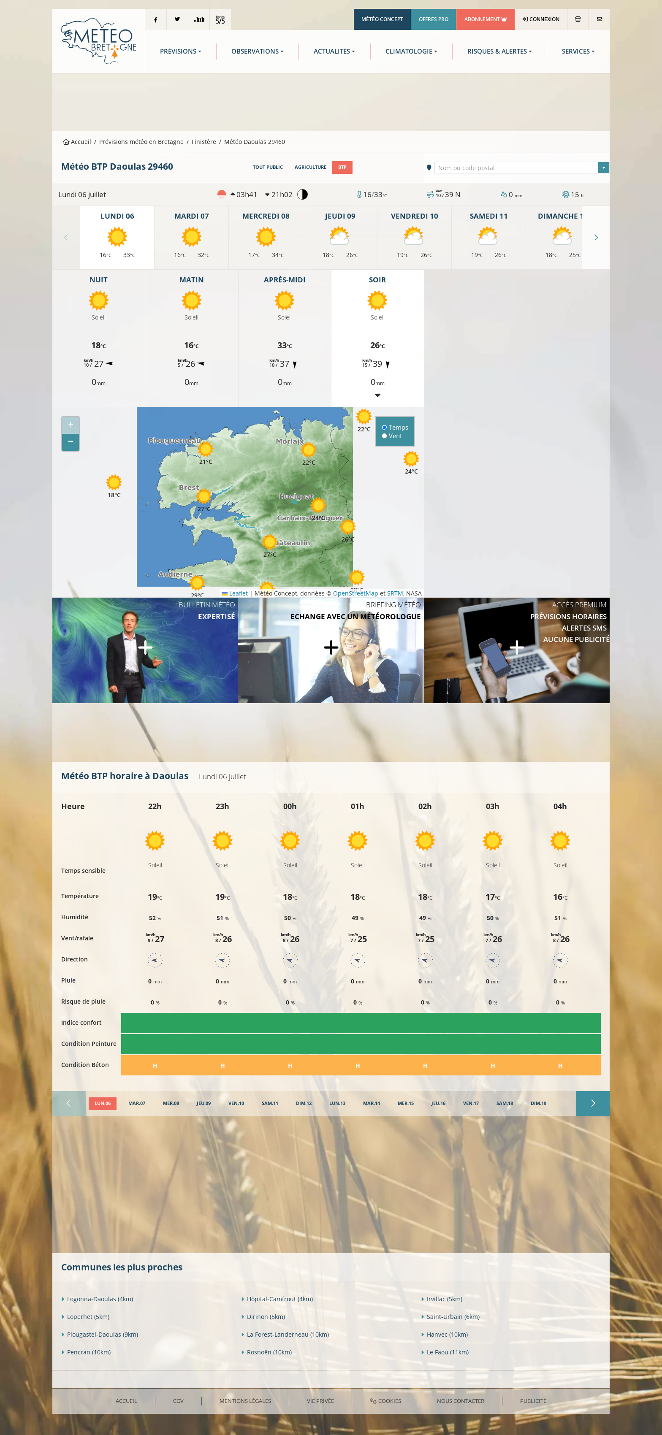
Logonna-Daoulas (97, 1299)
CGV (178, 1401)
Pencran (86, 1352)
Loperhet (85, 1317)
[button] (356, 581)
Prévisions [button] (178, 51)
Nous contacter (460, 1401)
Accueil (77, 142)
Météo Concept (382, 19)
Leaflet (235, 593)
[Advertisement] (331, 101)
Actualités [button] (332, 51)
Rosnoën (266, 1352)
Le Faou (445, 1352)
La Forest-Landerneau (285, 1334)
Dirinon (263, 1317)
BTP (342, 167)
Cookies (385, 1401)
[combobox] (522, 167)
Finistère (204, 142)
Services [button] (576, 51)
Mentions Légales (245, 1401)
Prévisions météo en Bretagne (141, 142)
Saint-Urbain (450, 1317)
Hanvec (444, 1334)
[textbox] (522, 168)
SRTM (395, 593)
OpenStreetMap (355, 593)
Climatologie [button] (408, 51)
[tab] (103, 1103)
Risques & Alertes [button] (497, 51)
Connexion (541, 19)
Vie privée (320, 1401)
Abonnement (485, 19)
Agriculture (310, 167)
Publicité (533, 1401)
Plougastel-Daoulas (99, 1334)
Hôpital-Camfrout (277, 1299)
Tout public (268, 167)
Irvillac (441, 1299)
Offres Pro (433, 19)
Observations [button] (255, 51)
